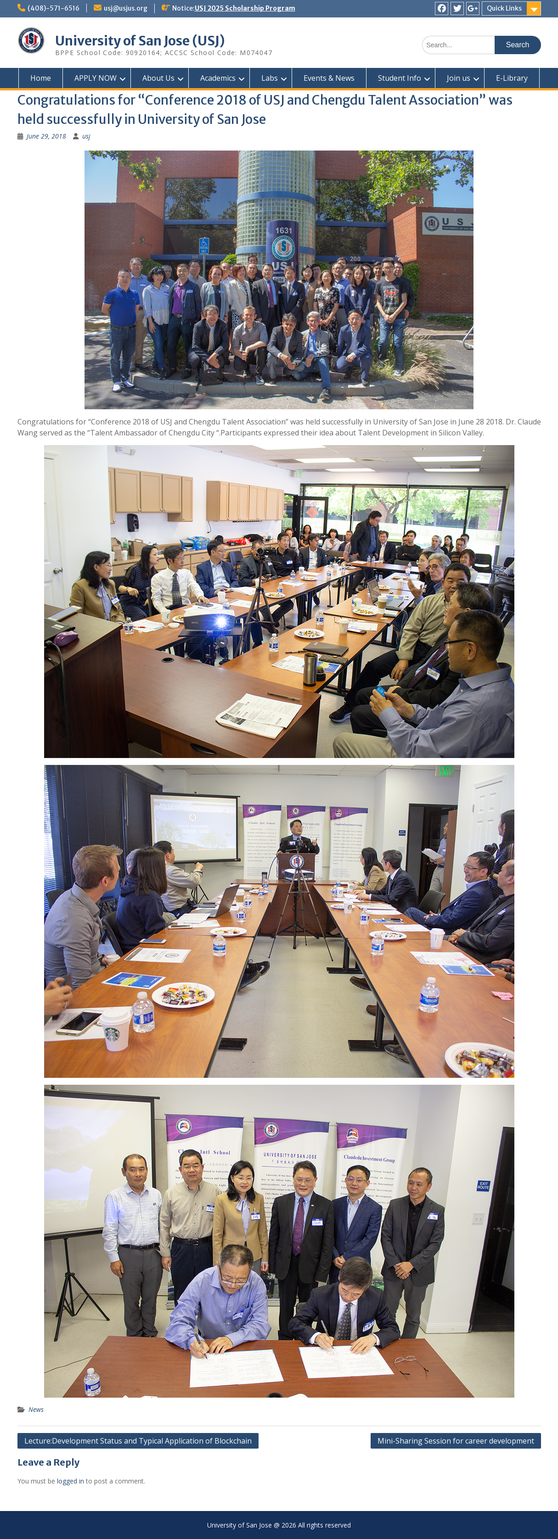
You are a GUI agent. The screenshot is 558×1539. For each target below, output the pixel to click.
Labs (269, 78)
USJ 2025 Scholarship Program (245, 8)
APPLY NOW (95, 78)
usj (86, 136)
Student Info (399, 78)
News (36, 1409)
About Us (158, 78)
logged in (70, 1481)
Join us (458, 78)
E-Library (512, 78)
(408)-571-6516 (53, 8)
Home (40, 78)
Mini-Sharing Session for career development (456, 1441)
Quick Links (504, 8)
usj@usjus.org (125, 8)
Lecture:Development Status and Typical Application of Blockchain (138, 1441)
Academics (218, 78)
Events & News (329, 78)
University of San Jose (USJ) (140, 41)
